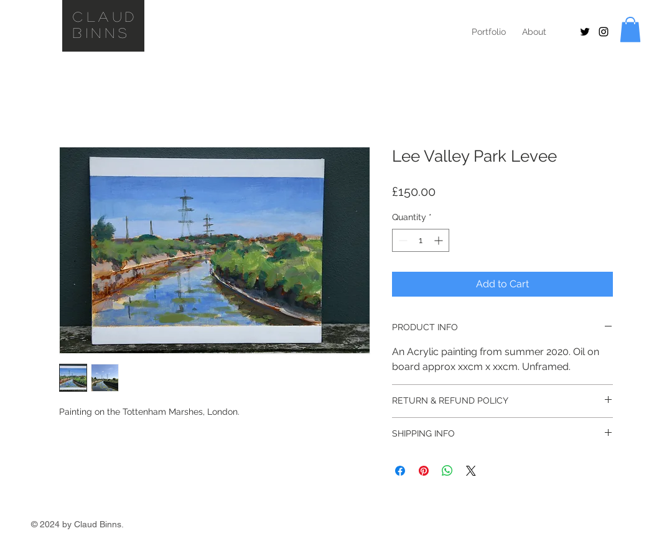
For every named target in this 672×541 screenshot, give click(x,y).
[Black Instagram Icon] (603, 31)
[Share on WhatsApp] (447, 470)
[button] (630, 29)
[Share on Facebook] (400, 470)
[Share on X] (471, 470)
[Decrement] (401, 240)
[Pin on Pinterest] (423, 470)
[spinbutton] (420, 240)
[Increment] (439, 240)
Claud (105, 16)
